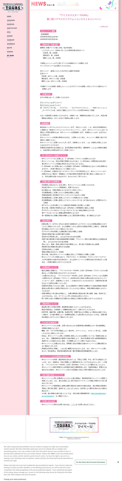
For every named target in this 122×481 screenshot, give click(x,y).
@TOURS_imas (47, 105)
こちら (73, 404)
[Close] (118, 464)
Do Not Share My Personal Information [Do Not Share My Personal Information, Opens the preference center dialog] (90, 464)
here (52, 456)
